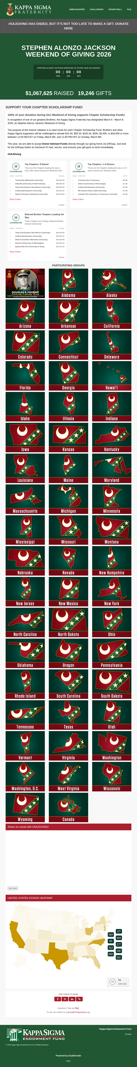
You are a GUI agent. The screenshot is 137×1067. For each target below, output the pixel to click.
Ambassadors (77, 9)
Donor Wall (115, 9)
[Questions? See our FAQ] (77, 1008)
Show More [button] (15, 199)
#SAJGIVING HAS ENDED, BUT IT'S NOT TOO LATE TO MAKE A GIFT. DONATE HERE (68, 26)
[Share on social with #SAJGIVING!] (68, 859)
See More (13, 888)
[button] (79, 999)
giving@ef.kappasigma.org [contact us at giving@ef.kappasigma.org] (79, 1012)
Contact (128, 1034)
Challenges (96, 9)
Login (68, 1061)
